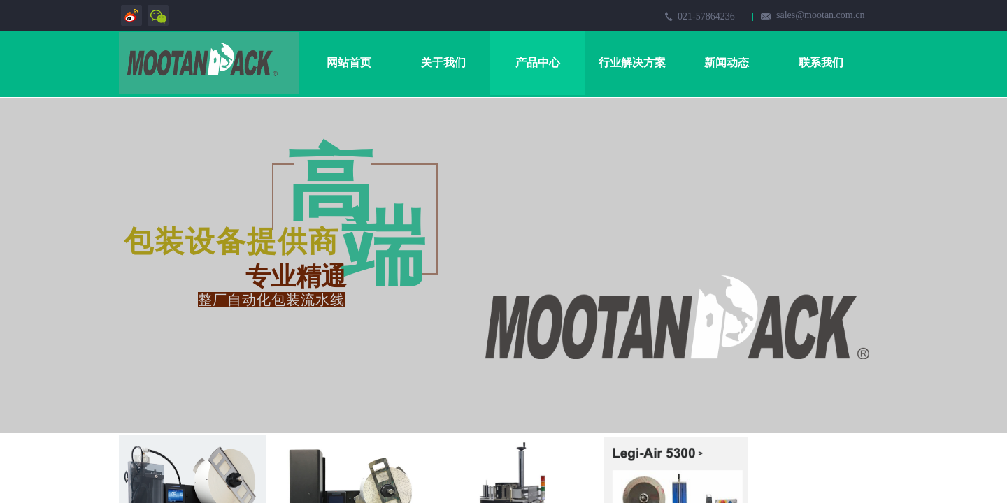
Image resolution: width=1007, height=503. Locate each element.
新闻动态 (726, 62)
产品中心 (537, 62)
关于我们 (443, 62)
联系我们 (821, 62)
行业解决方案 (632, 62)
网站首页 (349, 62)
